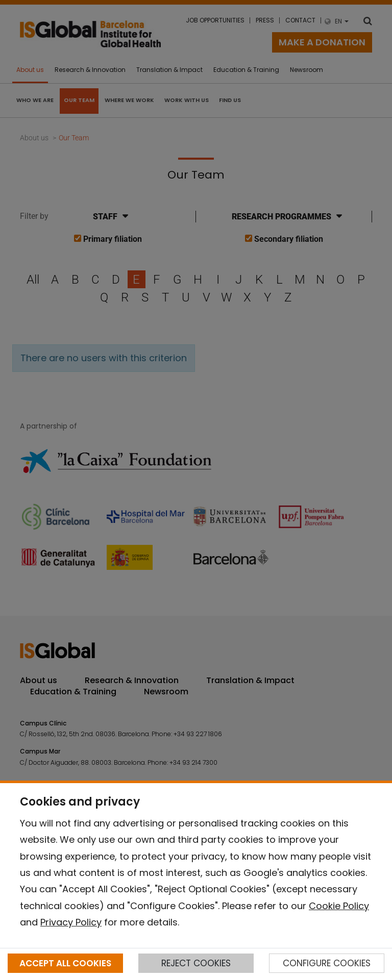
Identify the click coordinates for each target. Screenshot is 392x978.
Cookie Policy (339, 905)
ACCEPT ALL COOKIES (65, 963)
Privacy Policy (71, 922)
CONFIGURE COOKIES (327, 963)
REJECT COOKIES (196, 963)
